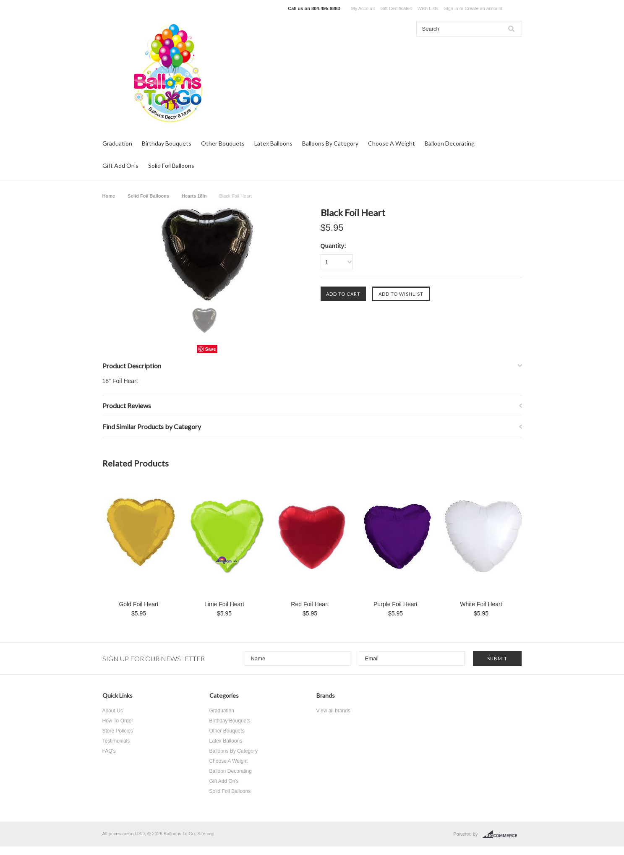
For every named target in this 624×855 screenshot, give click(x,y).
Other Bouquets (223, 143)
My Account (363, 8)
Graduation (117, 143)
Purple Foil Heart (395, 604)
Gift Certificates (396, 8)
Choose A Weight (391, 143)
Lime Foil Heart (224, 604)
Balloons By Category (330, 143)
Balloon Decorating (450, 143)
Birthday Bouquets (166, 143)
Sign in (451, 8)
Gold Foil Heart (138, 604)
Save (210, 349)
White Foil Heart (481, 604)
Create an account (483, 8)
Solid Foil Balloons (171, 165)
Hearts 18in (194, 195)
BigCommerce (502, 834)
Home (108, 195)
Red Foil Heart (310, 604)
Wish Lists (428, 8)
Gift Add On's (120, 165)
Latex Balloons (273, 143)
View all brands (333, 711)
